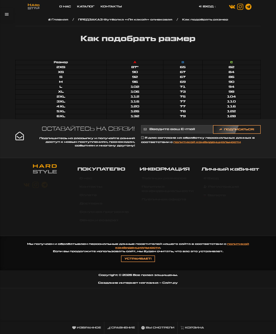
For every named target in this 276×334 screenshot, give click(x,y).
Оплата (88, 197)
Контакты (111, 6)
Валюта (215, 197)
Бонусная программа (104, 214)
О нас (65, 6)
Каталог (85, 6)
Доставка (91, 205)
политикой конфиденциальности (207, 142)
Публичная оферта (164, 201)
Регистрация (221, 188)
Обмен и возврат (99, 222)
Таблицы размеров (164, 180)
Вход (208, 7)
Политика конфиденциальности (168, 191)
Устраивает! (138, 259)
